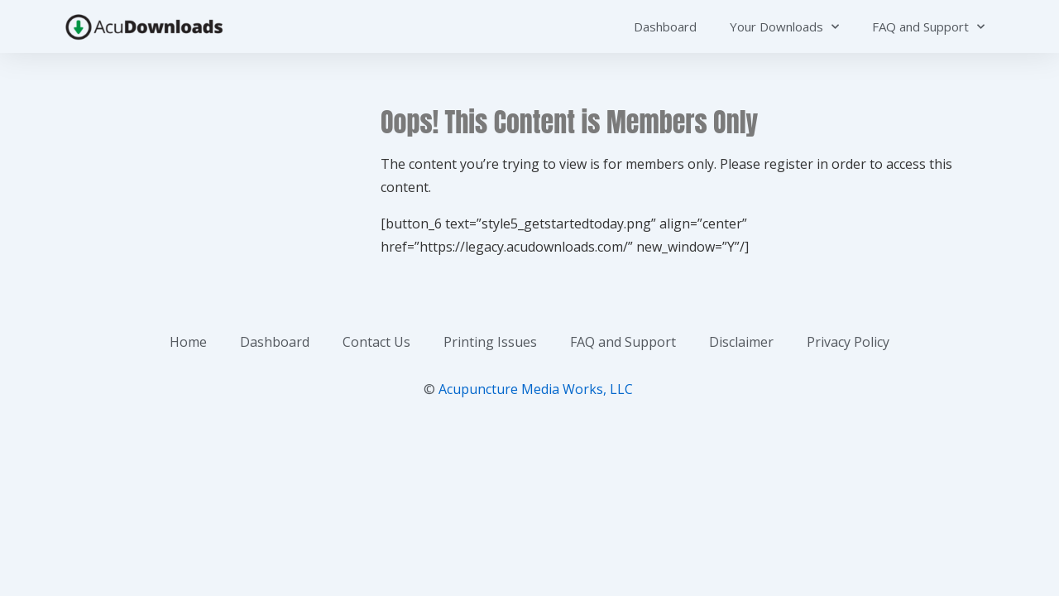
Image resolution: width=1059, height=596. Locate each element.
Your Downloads (784, 27)
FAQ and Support (928, 27)
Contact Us (376, 342)
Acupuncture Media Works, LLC (535, 389)
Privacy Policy (848, 342)
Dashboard (665, 26)
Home (188, 342)
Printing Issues (490, 342)
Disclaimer (741, 342)
